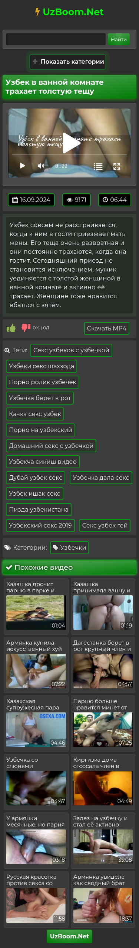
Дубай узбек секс (35, 477)
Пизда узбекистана (39, 509)
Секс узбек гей (105, 525)
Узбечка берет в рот (40, 398)
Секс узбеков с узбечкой (71, 350)
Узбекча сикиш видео (43, 461)
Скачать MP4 (106, 328)
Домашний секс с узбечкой (51, 445)
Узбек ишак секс (34, 493)
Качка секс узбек (35, 414)
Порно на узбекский (40, 429)
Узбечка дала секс (101, 477)
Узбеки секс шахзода (41, 366)
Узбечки (69, 547)
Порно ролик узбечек (42, 382)
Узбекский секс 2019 (40, 525)
